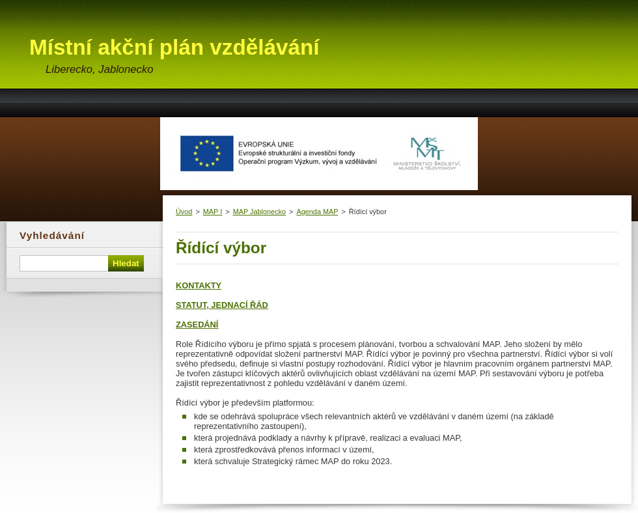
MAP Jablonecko (259, 211)
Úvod (184, 211)
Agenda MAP (317, 211)
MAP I (212, 211)
